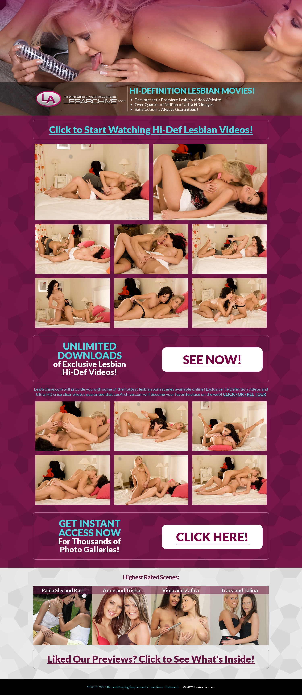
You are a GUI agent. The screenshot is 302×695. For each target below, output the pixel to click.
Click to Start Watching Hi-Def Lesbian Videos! (151, 129)
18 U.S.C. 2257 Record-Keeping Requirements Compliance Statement (133, 687)
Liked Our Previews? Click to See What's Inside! (151, 659)
